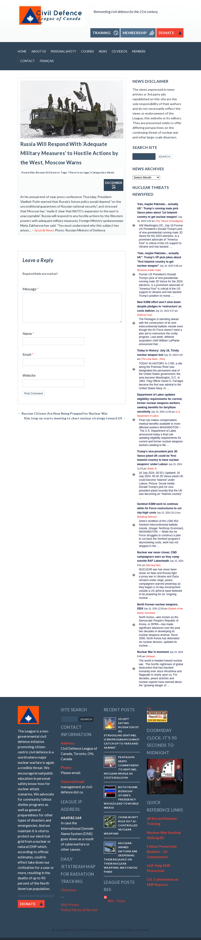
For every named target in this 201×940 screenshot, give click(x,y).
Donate (28, 904)
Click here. (68, 890)
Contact (27, 61)
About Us (38, 51)
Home (22, 51)
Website (29, 381)
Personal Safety (63, 51)
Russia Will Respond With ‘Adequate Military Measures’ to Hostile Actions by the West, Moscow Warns (69, 153)
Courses (87, 51)
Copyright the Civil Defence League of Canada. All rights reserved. (102, 930)
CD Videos (119, 51)
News (103, 51)
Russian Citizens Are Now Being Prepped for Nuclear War (63, 419)
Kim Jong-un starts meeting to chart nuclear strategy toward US (75, 424)
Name (28, 339)
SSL (149, 708)
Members (138, 51)
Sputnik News (44, 230)
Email (28, 360)
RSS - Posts (114, 901)
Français (46, 61)
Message (31, 289)
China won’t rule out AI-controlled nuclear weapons (121, 825)
